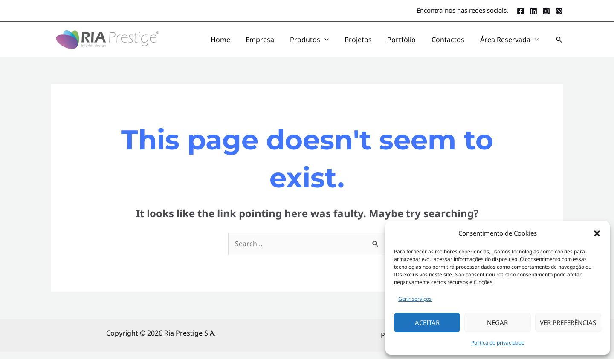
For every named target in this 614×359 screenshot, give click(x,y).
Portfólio (419, 43)
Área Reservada (509, 43)
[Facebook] (520, 11)
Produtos (337, 43)
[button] (597, 233)
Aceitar (427, 322)
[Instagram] (546, 11)
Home (266, 43)
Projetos (383, 43)
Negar (497, 322)
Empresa (299, 43)
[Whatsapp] (559, 11)
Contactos (458, 43)
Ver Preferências (568, 322)
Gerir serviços (415, 298)
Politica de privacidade (497, 342)
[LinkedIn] (533, 11)
